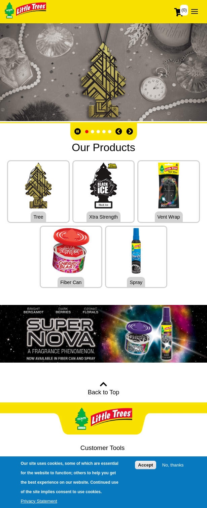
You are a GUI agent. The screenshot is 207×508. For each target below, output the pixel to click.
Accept (145, 465)
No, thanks (173, 465)
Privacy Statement (39, 501)
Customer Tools (102, 447)
